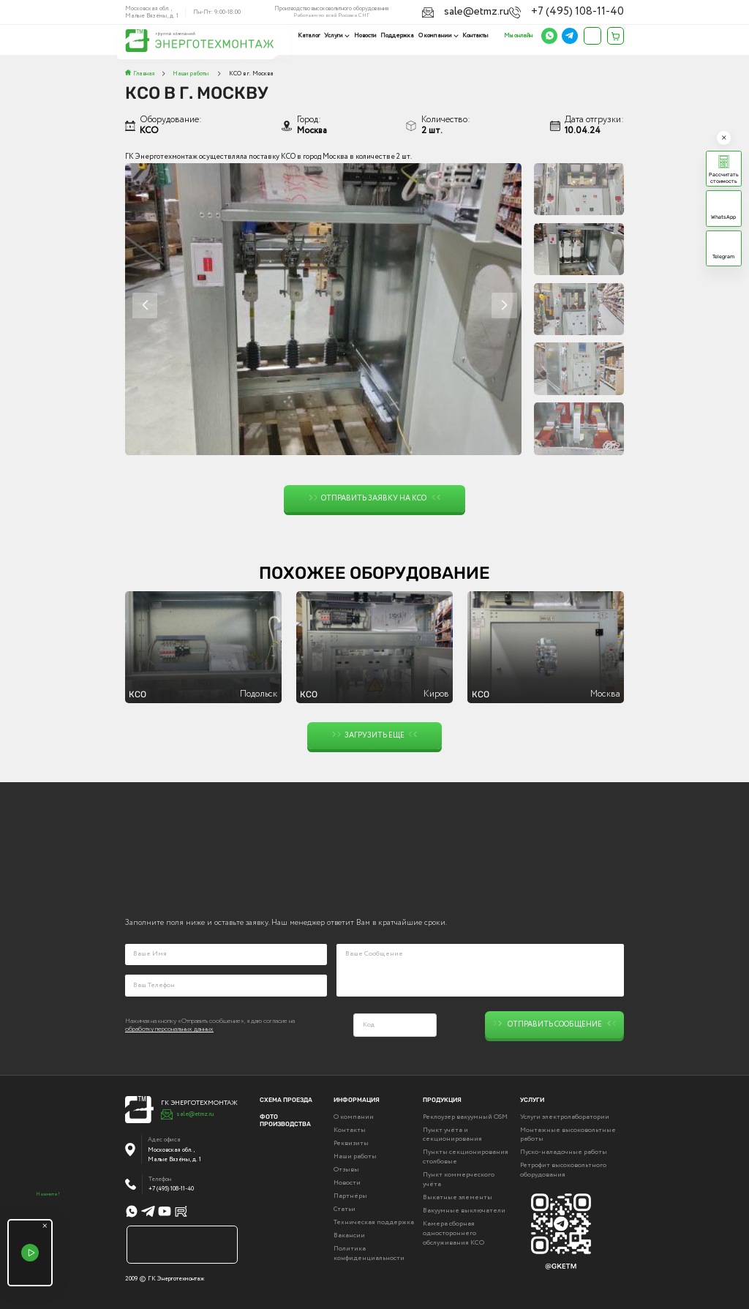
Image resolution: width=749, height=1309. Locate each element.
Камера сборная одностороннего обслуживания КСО (453, 1232)
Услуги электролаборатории (564, 1115)
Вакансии (349, 1234)
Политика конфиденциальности (369, 1252)
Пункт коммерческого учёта (458, 1178)
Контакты (475, 35)
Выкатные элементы (457, 1196)
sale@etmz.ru (541, 10)
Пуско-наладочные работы (563, 1151)
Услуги (336, 35)
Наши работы (355, 1155)
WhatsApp (723, 217)
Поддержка (398, 35)
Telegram (723, 256)
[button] (504, 305)
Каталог (312, 35)
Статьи (344, 1208)
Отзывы (346, 1168)
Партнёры (350, 1194)
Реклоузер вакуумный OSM (465, 1115)
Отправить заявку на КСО (375, 498)
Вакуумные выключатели (464, 1209)
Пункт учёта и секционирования (452, 1134)
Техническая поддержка (374, 1221)
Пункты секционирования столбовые (465, 1156)
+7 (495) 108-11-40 (601, 10)
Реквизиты (351, 1142)
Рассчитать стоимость (724, 177)
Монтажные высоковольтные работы (568, 1134)
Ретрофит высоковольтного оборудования (563, 1169)
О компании (436, 35)
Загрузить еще (374, 735)
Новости (366, 35)
